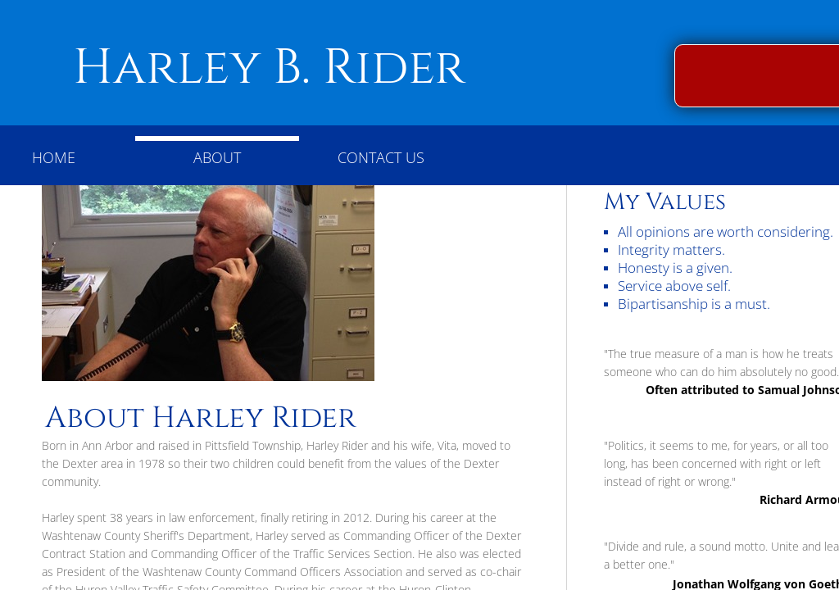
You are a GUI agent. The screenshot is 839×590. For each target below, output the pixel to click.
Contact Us (381, 157)
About (217, 157)
